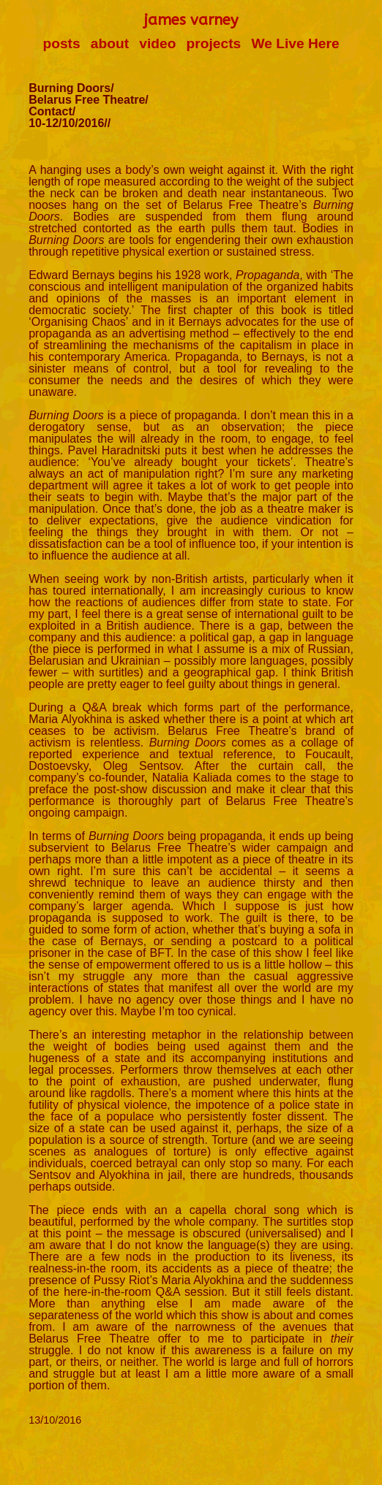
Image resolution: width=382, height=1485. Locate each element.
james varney (191, 20)
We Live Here (295, 43)
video (157, 43)
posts (61, 43)
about (110, 43)
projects (214, 43)
